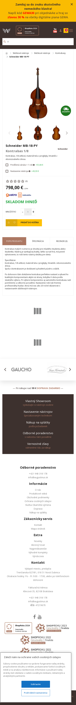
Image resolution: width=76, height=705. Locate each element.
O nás (38, 489)
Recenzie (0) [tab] (61, 241)
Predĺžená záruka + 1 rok (21, 165)
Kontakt (38, 524)
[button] (66, 133)
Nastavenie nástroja (19, 171)
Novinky (38, 541)
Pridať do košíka (30, 222)
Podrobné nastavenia (35, 692)
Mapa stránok (38, 528)
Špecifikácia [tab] (38, 241)
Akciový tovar (38, 544)
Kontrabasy (60, 53)
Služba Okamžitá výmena (38, 504)
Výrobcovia (38, 556)
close (72, 4)
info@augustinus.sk (38, 477)
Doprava (38, 508)
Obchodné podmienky (38, 497)
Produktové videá (38, 493)
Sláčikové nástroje (21, 53)
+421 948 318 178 (38, 473)
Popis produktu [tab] (14, 241)
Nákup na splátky (38, 512)
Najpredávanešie (38, 548)
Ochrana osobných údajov (38, 501)
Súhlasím (36, 684)
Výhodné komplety (38, 552)
